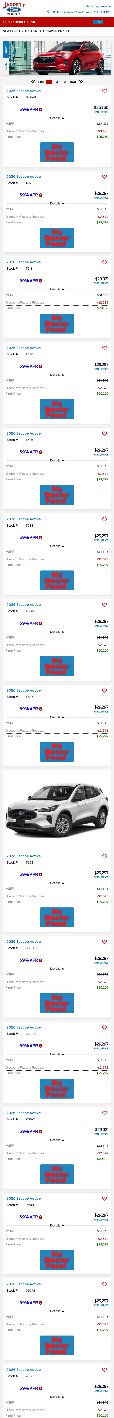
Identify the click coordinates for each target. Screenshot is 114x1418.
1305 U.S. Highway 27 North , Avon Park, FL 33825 (79, 12)
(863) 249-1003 (98, 6)
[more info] (57, 85)
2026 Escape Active (24, 91)
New (5, 49)
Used (5, 67)
